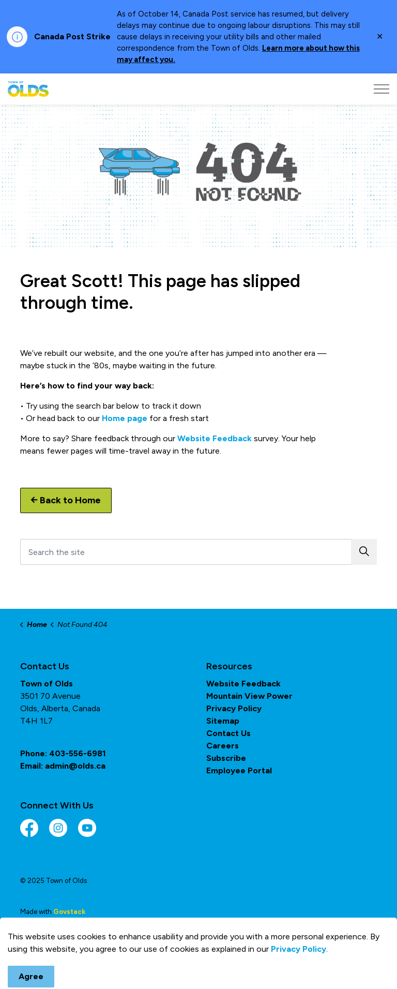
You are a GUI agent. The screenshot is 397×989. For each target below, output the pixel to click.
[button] (364, 552)
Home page (124, 418)
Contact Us (228, 733)
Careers (222, 746)
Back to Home (66, 500)
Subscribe (226, 758)
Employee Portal (239, 770)
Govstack (69, 912)
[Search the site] (198, 552)
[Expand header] (381, 88)
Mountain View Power (249, 696)
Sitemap (222, 721)
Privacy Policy (234, 708)
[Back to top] (198, 954)
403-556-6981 (77, 753)
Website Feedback (214, 438)
